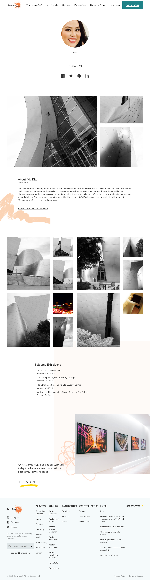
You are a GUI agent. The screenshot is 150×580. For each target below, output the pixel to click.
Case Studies (84, 516)
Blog (102, 511)
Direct (64, 521)
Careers (39, 553)
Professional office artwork (112, 527)
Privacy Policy (120, 576)
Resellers (66, 511)
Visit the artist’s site (33, 208)
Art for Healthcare (53, 538)
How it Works (38, 535)
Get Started (132, 4)
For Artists (53, 563)
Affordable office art (109, 555)
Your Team (40, 547)
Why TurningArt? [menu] (33, 5)
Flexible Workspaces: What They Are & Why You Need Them (112, 519)
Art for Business (53, 512)
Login (117, 5)
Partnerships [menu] (80, 5)
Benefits (39, 524)
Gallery (82, 511)
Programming (41, 542)
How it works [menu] (52, 5)
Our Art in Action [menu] (98, 5)
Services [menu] (66, 5)
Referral (65, 516)
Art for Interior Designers (53, 529)
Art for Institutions (53, 546)
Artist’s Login (54, 568)
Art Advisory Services (41, 512)
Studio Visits (84, 521)
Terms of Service (136, 576)
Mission (39, 519)
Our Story (40, 529)
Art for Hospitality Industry (53, 555)
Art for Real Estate (54, 520)
